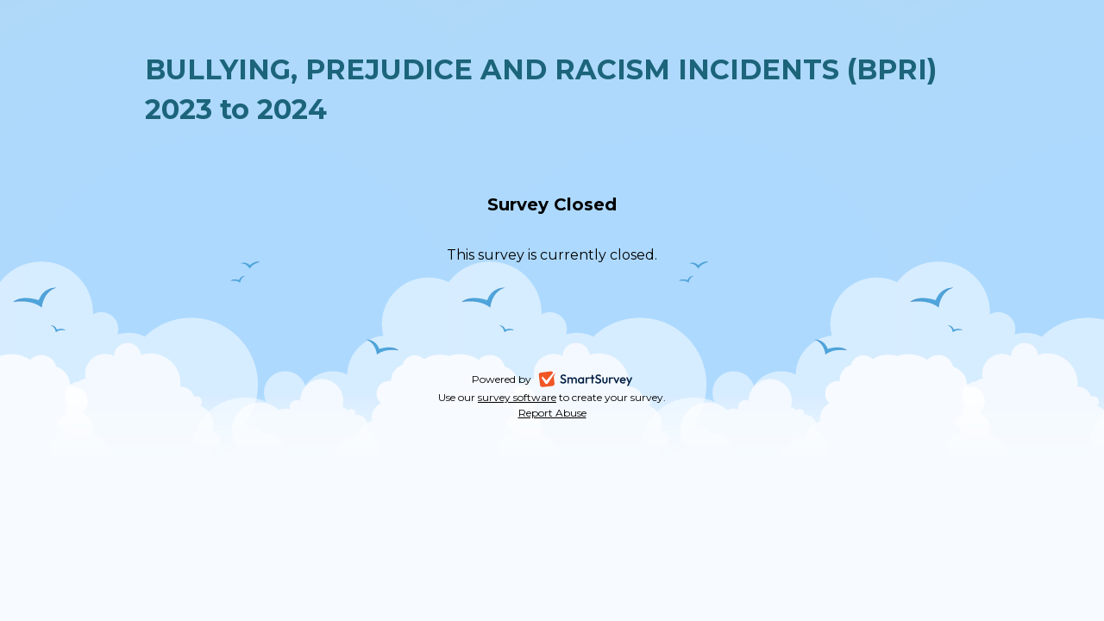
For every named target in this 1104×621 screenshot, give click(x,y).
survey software (517, 397)
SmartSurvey (607, 380)
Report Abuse (552, 412)
